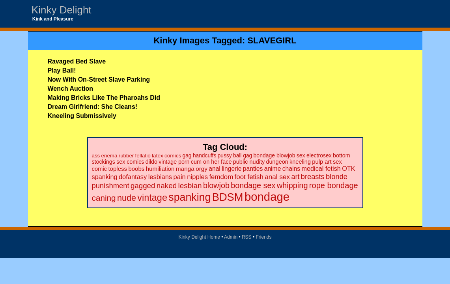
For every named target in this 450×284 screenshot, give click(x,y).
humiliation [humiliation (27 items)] (160, 168)
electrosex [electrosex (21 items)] (319, 155)
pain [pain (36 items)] (179, 177)
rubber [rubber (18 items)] (126, 156)
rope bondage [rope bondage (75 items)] (333, 185)
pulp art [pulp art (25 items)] (321, 162)
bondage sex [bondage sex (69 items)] (253, 185)
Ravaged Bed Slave (77, 61)
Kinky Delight (61, 10)
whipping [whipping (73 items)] (292, 185)
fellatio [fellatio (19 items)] (143, 156)
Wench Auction (70, 88)
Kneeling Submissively (82, 115)
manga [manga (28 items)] (185, 168)
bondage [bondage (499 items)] (267, 196)
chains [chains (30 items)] (291, 168)
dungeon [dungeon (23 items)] (277, 162)
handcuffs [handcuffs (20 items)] (204, 156)
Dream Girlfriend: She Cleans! (93, 106)
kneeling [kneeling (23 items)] (300, 162)
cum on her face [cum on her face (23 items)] (211, 162)
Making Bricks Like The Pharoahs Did (104, 97)
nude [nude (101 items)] (126, 198)
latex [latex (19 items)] (157, 156)
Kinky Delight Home (199, 237)
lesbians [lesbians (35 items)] (160, 176)
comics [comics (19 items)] (172, 156)
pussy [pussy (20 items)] (225, 156)
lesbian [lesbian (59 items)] (190, 185)
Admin (230, 237)
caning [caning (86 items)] (104, 197)
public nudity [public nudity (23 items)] (249, 162)
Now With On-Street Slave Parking (99, 79)
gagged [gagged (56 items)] (143, 185)
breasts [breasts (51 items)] (313, 176)
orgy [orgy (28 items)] (201, 168)
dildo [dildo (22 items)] (151, 162)
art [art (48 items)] (295, 177)
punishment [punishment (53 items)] (110, 185)
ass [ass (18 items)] (96, 156)
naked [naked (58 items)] (167, 185)
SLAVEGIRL (271, 40)
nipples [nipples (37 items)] (197, 177)
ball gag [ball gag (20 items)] (242, 156)
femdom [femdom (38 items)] (221, 177)
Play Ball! (62, 70)
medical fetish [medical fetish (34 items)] (320, 168)
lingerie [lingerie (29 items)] (231, 168)
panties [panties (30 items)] (253, 168)
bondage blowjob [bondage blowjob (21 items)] (274, 155)
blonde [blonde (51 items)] (336, 176)
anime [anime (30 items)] (272, 168)
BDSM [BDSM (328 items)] (227, 197)
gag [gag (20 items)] (187, 156)
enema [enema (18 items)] (109, 156)
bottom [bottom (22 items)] (341, 155)
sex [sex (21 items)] (301, 155)
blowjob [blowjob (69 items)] (216, 185)
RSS (247, 237)
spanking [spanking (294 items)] (189, 197)
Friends (264, 237)
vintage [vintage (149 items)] (152, 197)
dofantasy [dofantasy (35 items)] (133, 176)
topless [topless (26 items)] (117, 168)
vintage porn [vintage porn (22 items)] (174, 162)
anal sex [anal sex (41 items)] (277, 177)
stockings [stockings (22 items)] (103, 162)
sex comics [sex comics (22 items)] (130, 162)
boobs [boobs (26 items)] (136, 168)
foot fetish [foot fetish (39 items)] (249, 177)
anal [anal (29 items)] (214, 168)
